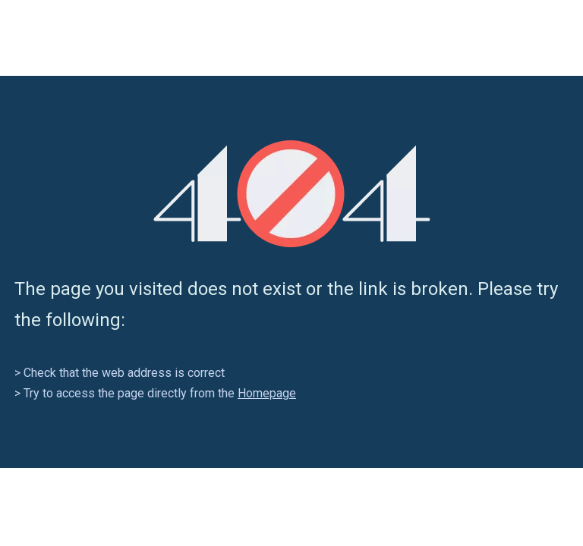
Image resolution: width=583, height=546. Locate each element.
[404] (291, 193)
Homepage (267, 393)
